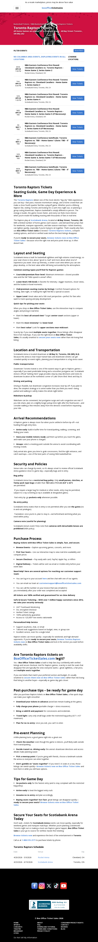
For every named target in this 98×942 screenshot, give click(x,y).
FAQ (38, 925)
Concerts (18, 927)
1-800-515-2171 (29, 840)
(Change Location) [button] (73, 58)
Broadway (18, 931)
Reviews (64, 927)
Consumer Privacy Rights (72, 923)
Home (16, 923)
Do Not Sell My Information (25, 937)
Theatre (17, 929)
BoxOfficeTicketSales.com (34, 658)
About (40, 923)
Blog (63, 929)
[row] (49, 69)
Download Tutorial (46, 927)
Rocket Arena (43, 857)
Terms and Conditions (47, 929)
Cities (16, 933)
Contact (65, 925)
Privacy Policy (43, 931)
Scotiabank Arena (45, 862)
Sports (17, 925)
